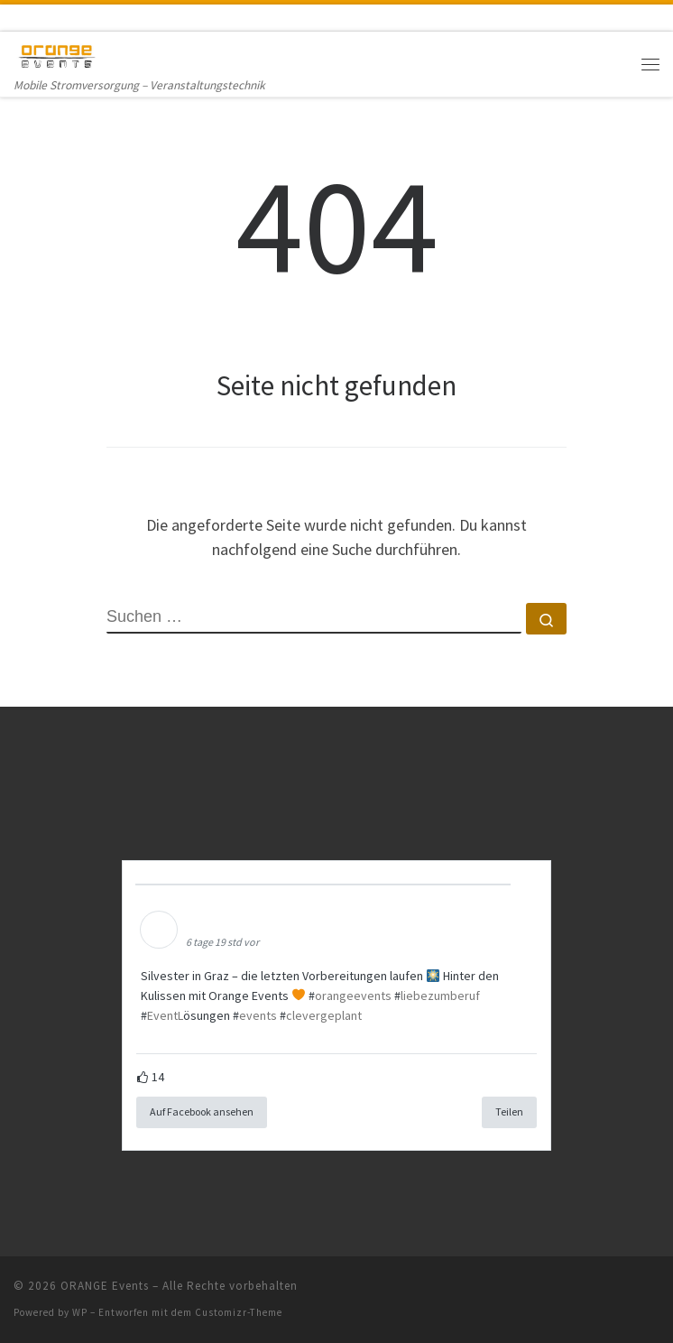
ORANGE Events (104, 1285)
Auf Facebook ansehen (202, 1111)
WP (80, 1312)
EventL (165, 1015)
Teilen (509, 1111)
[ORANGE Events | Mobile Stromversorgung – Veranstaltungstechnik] (57, 53)
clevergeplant (324, 1015)
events (258, 1015)
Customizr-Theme (238, 1312)
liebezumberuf (440, 995)
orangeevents (353, 995)
